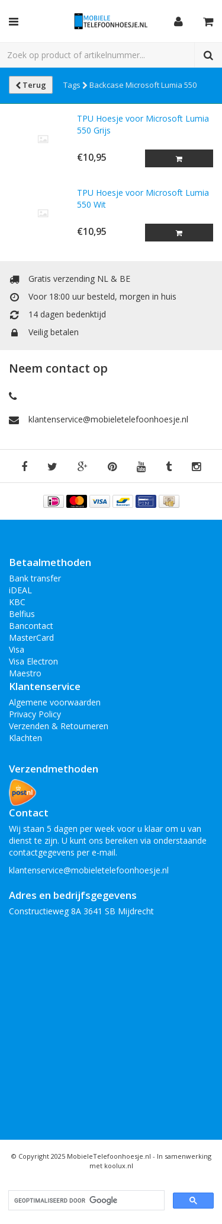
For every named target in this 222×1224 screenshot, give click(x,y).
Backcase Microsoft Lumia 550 (143, 85)
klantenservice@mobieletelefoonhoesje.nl (108, 419)
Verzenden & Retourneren (58, 726)
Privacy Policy (35, 714)
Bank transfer (35, 578)
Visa (16, 649)
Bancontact (31, 625)
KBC (17, 602)
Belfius (22, 613)
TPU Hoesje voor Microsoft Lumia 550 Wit (143, 198)
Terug (30, 85)
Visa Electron (33, 661)
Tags (75, 85)
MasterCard (31, 637)
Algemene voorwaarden (55, 702)
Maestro (25, 673)
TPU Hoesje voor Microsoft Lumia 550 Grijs (143, 124)
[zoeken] (85, 1200)
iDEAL (20, 590)
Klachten (25, 737)
